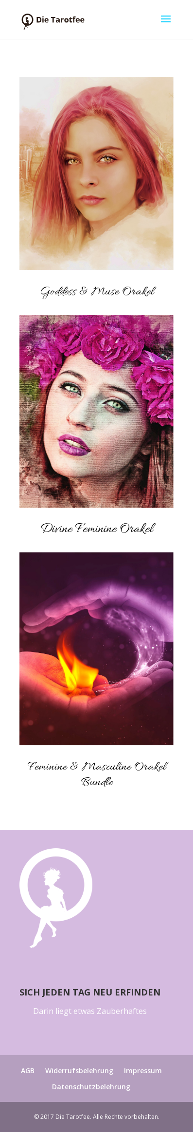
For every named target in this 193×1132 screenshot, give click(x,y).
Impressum (143, 1070)
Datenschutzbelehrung (91, 1086)
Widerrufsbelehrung (79, 1070)
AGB (28, 1070)
